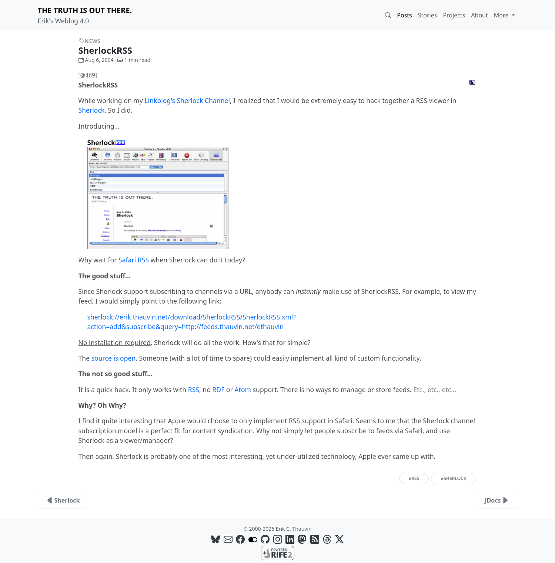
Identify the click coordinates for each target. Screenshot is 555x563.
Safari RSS (133, 259)
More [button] (502, 15)
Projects (454, 15)
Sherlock (91, 110)
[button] (388, 15)
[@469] (87, 75)
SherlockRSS (111, 50)
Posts (404, 15)
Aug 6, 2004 (96, 59)
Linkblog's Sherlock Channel (187, 100)
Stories (427, 15)
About (479, 15)
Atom (242, 389)
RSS (193, 389)
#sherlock (453, 478)
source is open (113, 358)
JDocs (497, 500)
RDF (218, 389)
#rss (414, 478)
